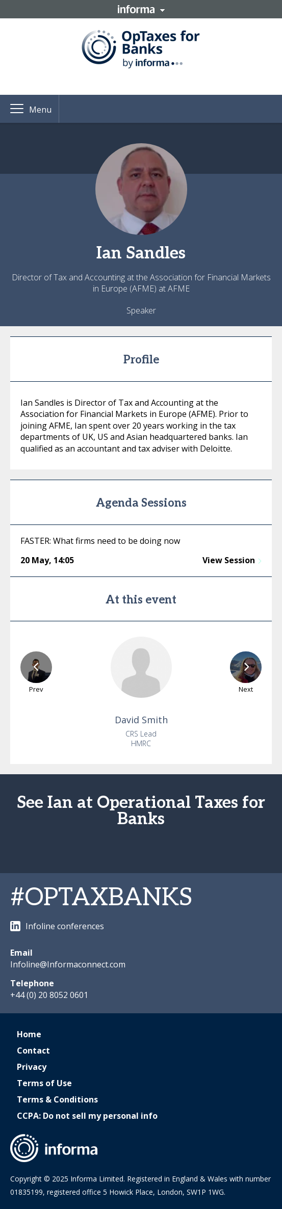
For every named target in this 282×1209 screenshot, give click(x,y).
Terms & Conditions (57, 1099)
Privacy (31, 1066)
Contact (33, 1050)
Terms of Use (44, 1083)
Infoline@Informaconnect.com (67, 964)
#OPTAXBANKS (101, 897)
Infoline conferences (57, 926)
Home (29, 1034)
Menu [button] (40, 109)
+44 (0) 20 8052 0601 (49, 995)
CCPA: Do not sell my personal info (87, 1115)
